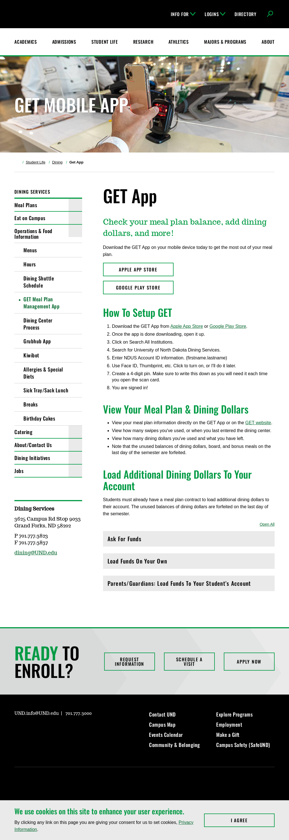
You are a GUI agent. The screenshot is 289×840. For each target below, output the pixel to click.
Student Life (35, 162)
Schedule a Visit (189, 661)
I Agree (253, 820)
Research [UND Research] (143, 41)
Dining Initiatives (32, 457)
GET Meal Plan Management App (41, 302)
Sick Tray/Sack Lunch (45, 390)
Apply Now (249, 661)
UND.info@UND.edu (36, 713)
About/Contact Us (33, 444)
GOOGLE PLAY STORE (138, 287)
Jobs (18, 470)
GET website (258, 422)
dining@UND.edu (35, 553)
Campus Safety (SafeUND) (243, 744)
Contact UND (162, 714)
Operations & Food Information (33, 233)
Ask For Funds (189, 540)
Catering (23, 432)
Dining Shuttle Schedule (38, 282)
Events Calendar (166, 734)
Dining (57, 162)
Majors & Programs (225, 41)
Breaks (30, 404)
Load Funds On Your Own (189, 562)
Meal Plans (25, 205)
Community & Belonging (174, 744)
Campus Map (162, 724)
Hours (29, 264)
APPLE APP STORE (138, 269)
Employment (229, 724)
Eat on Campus (29, 218)
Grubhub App (37, 341)
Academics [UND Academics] (25, 41)
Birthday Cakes (39, 418)
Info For (183, 14)
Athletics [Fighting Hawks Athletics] (178, 41)
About (268, 41)
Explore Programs (234, 714)
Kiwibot (31, 355)
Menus (30, 250)
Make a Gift (228, 734)
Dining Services (32, 191)
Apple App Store (186, 326)
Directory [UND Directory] (245, 14)
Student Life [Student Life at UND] (104, 41)
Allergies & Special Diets (43, 373)
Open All (267, 524)
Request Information (129, 661)
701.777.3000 (78, 713)
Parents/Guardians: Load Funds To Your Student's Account (189, 585)
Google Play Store (227, 326)
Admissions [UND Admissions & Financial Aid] (64, 41)
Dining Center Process (37, 324)
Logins (215, 14)
